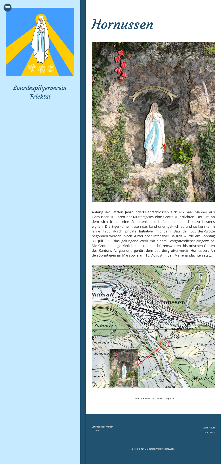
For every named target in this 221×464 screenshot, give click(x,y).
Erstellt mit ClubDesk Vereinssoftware (153, 448)
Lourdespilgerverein (102, 426)
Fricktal (95, 430)
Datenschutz (209, 427)
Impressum (209, 432)
